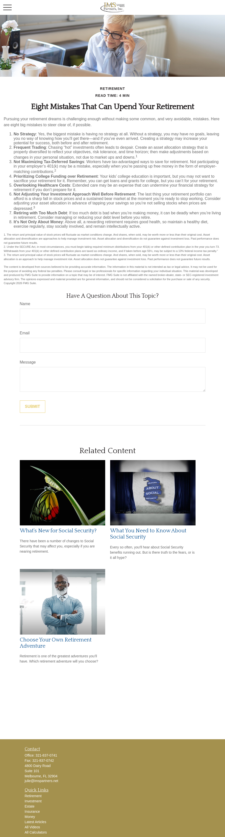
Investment (33, 801)
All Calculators (36, 832)
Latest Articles (35, 822)
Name (25, 304)
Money (30, 817)
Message (28, 362)
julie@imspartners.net (41, 781)
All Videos (32, 827)
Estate (30, 806)
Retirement (33, 796)
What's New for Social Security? (58, 531)
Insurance (32, 811)
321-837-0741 (46, 755)
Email (25, 333)
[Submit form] (32, 406)
